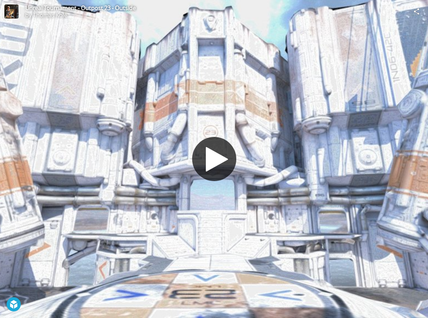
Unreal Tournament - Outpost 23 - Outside (80, 8)
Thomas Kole (50, 15)
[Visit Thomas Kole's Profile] (11, 11)
